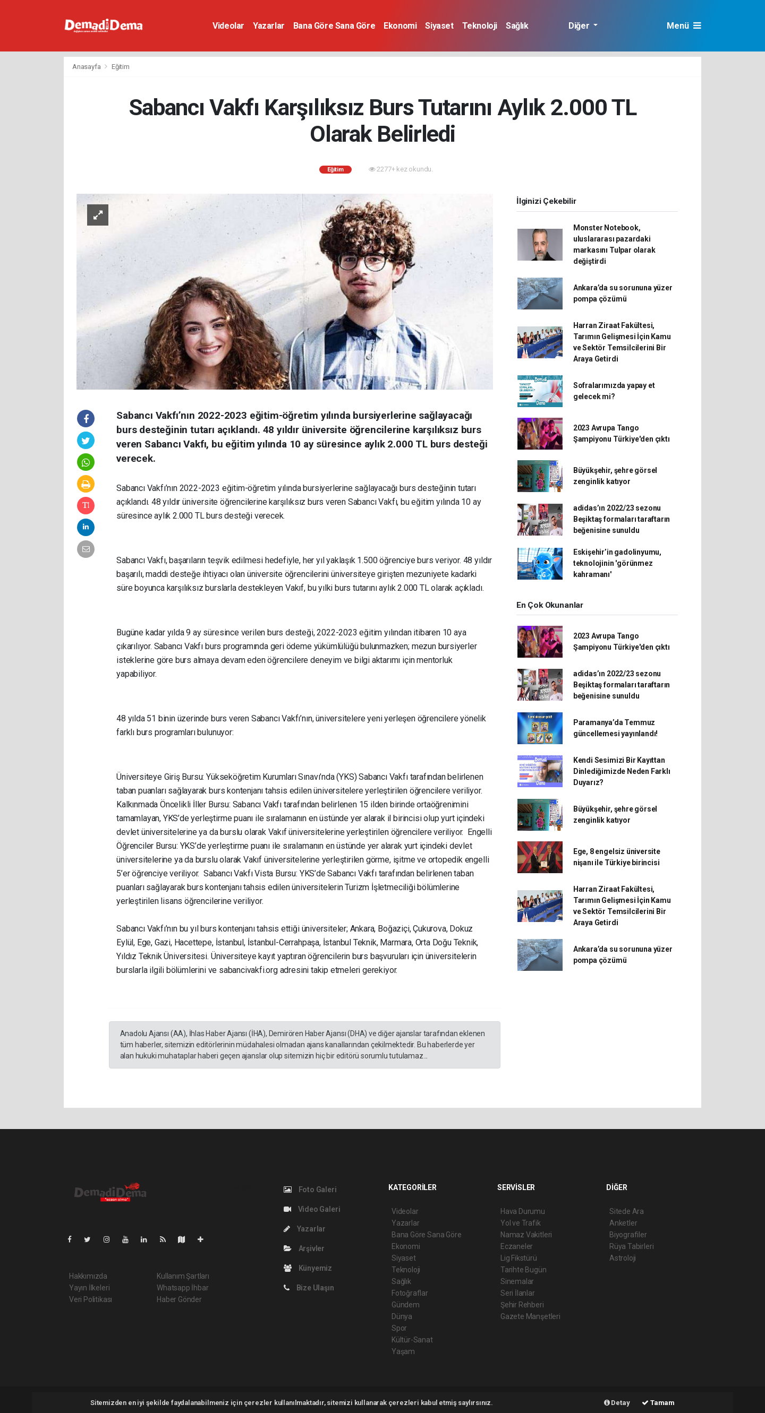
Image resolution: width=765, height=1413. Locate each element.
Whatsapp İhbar (182, 1287)
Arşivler (304, 1248)
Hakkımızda (88, 1276)
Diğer (579, 26)
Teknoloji (479, 26)
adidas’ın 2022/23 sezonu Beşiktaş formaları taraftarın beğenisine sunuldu (621, 519)
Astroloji (622, 1258)
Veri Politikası (90, 1299)
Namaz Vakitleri (526, 1234)
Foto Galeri (310, 1189)
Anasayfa (87, 67)
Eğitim (121, 67)
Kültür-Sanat (412, 1340)
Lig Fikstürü (518, 1258)
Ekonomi (400, 26)
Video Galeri (312, 1209)
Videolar (228, 26)
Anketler (623, 1223)
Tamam (658, 1403)
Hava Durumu (522, 1211)
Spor (399, 1328)
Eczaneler (516, 1246)
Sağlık (517, 26)
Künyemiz (308, 1268)
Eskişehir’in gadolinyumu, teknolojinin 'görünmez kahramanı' (617, 563)
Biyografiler (628, 1234)
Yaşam (403, 1351)
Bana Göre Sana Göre (334, 26)
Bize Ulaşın (309, 1287)
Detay (617, 1403)
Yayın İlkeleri (89, 1287)
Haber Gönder (179, 1299)
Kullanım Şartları (183, 1276)
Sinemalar (517, 1281)
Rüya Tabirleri (631, 1246)
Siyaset (439, 26)
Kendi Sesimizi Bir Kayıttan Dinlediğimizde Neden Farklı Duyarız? (621, 771)
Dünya (402, 1316)
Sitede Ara (626, 1211)
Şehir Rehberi (522, 1304)
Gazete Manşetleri (530, 1316)
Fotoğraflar (410, 1293)
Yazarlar (269, 26)
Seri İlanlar (517, 1293)
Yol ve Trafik (520, 1223)
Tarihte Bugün (523, 1269)
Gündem (406, 1304)
